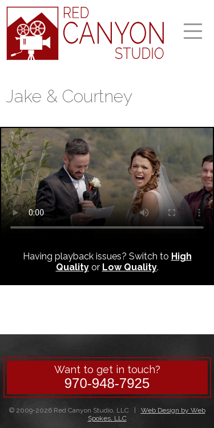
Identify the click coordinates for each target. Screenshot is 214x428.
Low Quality (129, 267)
